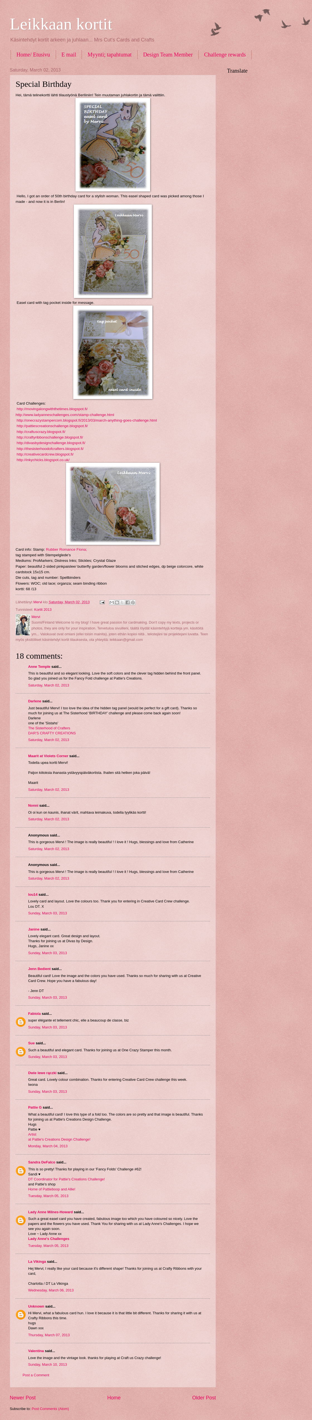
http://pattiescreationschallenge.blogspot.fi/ (52, 426)
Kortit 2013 (43, 609)
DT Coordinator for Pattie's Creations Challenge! (66, 1179)
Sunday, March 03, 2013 (47, 913)
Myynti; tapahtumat (109, 54)
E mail (69, 54)
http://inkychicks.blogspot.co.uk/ (43, 460)
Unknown (36, 1306)
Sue (31, 1043)
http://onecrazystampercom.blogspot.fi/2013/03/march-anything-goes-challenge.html (86, 420)
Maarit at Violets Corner (48, 756)
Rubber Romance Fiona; (67, 549)
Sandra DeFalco (41, 1162)
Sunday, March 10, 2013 (47, 1364)
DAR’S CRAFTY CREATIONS (52, 733)
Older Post (204, 1398)
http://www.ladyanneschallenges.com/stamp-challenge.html (65, 415)
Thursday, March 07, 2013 (49, 1335)
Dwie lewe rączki (42, 1073)
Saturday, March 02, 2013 (48, 685)
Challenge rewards (225, 54)
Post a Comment (36, 1375)
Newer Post (23, 1398)
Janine (34, 929)
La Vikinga (37, 1261)
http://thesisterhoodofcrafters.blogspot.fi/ (50, 449)
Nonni (33, 805)
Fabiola (34, 1014)
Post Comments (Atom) (50, 1409)
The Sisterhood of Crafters (49, 728)
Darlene (35, 701)
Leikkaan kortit (61, 24)
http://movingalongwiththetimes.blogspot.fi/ (52, 409)
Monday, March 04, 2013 (47, 1146)
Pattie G (35, 1107)
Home (114, 1398)
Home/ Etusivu (33, 54)
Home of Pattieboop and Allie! (51, 1189)
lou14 (33, 894)
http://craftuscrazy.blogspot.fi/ (41, 432)
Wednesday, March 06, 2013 (51, 1290)
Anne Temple (39, 667)
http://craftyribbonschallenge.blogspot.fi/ (49, 437)
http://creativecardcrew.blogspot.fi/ (45, 454)
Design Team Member (168, 54)
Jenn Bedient (39, 969)
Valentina (36, 1351)
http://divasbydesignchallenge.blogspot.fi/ (50, 443)
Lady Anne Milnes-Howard (50, 1212)
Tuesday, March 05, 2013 (48, 1196)
